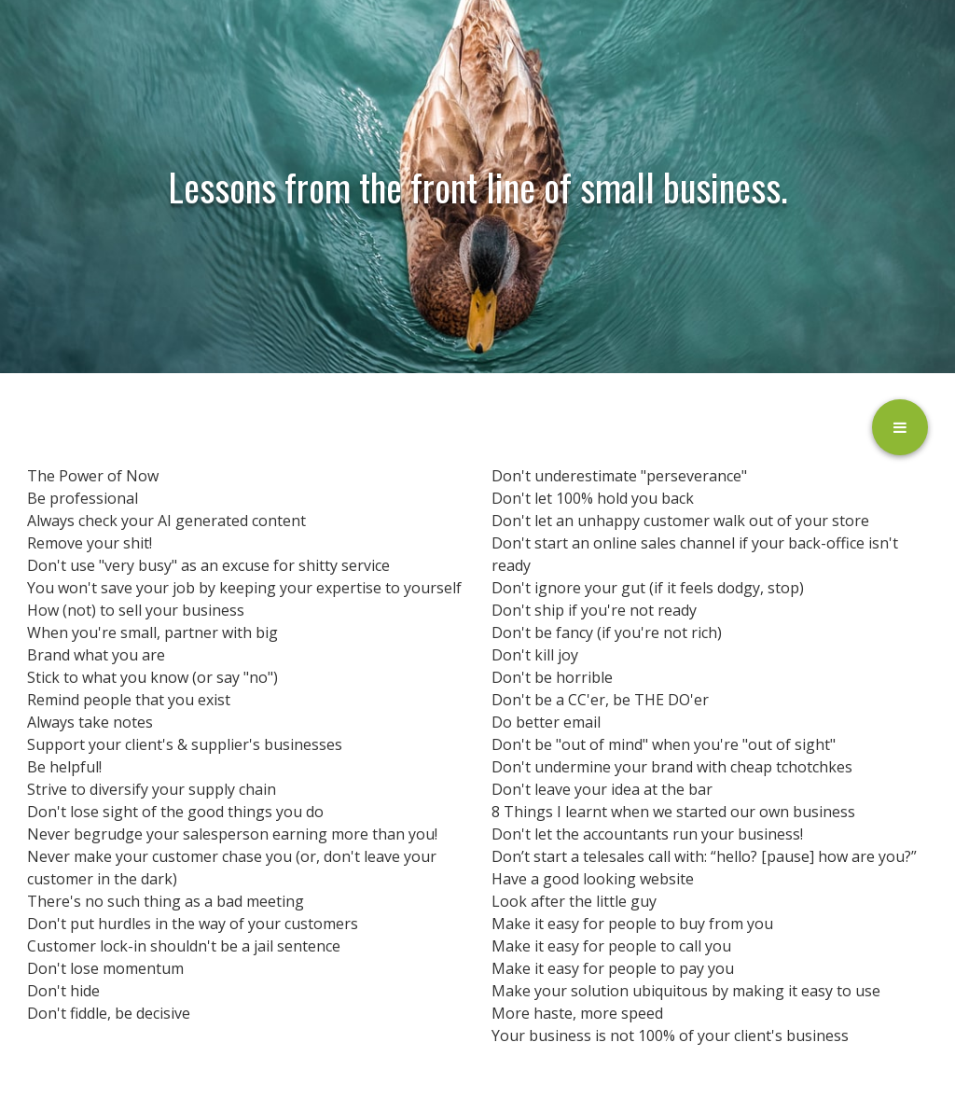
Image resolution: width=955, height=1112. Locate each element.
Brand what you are (96, 655)
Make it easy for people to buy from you (632, 923)
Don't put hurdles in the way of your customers (192, 923)
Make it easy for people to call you (611, 946)
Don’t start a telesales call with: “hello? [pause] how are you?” (704, 856)
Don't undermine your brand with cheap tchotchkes (671, 767)
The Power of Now (93, 476)
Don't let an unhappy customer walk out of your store (680, 520)
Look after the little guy (574, 901)
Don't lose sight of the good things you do (175, 811)
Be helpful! (64, 767)
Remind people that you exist (128, 699)
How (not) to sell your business (135, 610)
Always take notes (90, 722)
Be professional (82, 498)
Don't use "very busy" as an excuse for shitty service (208, 565)
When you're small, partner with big (152, 632)
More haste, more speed (577, 1013)
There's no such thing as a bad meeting (165, 901)
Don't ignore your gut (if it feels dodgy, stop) (647, 587)
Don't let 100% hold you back (592, 498)
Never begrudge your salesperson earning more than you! (232, 834)
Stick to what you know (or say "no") (152, 677)
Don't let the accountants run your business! (647, 834)
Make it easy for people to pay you (612, 968)
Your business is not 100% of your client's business (670, 1035)
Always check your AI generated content (166, 520)
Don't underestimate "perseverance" (619, 476)
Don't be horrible (552, 677)
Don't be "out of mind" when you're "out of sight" (663, 744)
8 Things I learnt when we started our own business (673, 811)
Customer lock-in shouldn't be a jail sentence (183, 946)
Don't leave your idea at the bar (602, 789)
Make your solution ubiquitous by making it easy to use (685, 990)
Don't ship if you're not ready (594, 610)
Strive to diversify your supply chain (151, 789)
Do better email (546, 722)
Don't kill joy (534, 655)
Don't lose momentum (105, 968)
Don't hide (63, 990)
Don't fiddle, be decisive (108, 1013)
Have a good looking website (592, 879)
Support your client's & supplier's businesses (184, 744)
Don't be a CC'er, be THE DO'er (600, 699)
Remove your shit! (89, 543)
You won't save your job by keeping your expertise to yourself (244, 587)
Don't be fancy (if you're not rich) (606, 632)
